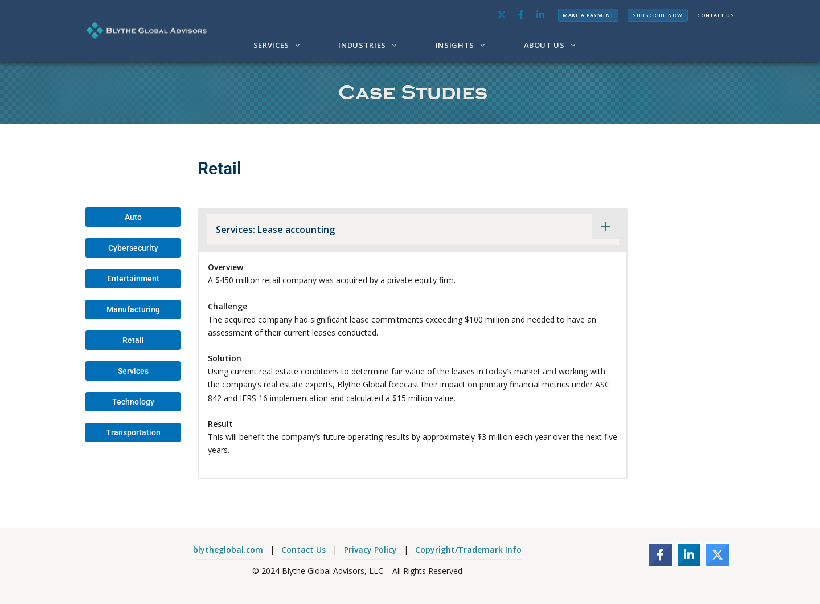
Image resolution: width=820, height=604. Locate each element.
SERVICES (271, 45)
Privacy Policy (370, 549)
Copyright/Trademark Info (468, 549)
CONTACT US (716, 15)
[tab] (413, 229)
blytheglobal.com (228, 549)
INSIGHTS (455, 45)
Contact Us (303, 549)
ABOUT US (544, 45)
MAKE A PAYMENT (588, 15)
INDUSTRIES (362, 45)
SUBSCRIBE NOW (658, 15)
